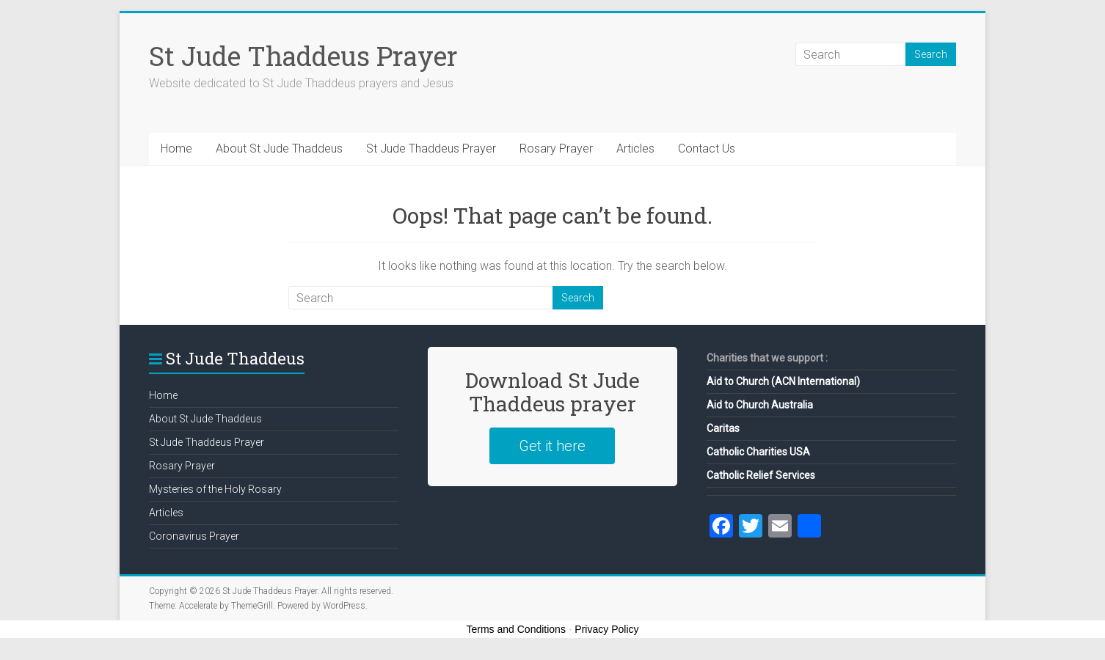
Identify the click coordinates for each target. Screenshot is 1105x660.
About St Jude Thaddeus (279, 148)
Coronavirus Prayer (194, 536)
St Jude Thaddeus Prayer (303, 55)
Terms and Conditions (516, 629)
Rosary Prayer (556, 148)
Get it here (552, 446)
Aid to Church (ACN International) (783, 381)
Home (176, 148)
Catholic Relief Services (761, 475)
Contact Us (706, 148)
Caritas (723, 428)
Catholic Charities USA (758, 452)
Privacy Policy (606, 629)
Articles (635, 148)
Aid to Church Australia (760, 405)
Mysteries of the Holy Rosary (215, 489)
